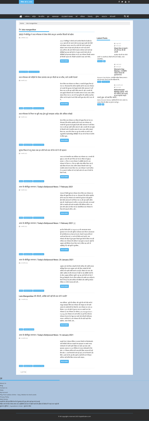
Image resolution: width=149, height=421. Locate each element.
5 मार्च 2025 (116, 60)
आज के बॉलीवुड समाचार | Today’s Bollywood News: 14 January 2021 (46, 335)
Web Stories (4, 399)
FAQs (1, 390)
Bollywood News (23, 71)
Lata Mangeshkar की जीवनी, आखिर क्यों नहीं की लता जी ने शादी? (43, 296)
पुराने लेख (23, 372)
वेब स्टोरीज (41, 16)
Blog (1, 385)
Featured (100, 57)
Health (104, 16)
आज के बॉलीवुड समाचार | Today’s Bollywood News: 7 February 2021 (46, 186)
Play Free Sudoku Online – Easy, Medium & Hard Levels (18, 394)
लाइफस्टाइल (55, 16)
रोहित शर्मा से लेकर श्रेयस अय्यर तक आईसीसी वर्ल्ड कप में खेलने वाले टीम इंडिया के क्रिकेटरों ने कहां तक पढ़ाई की (29, 404)
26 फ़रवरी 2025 (117, 79)
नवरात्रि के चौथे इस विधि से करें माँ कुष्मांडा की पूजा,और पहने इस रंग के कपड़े (20, 401)
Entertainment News (34, 71)
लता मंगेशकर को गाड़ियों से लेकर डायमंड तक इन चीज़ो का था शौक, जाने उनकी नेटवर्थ (48, 77)
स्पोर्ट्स (34, 16)
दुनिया (97, 16)
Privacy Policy (4, 397)
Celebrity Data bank (29, 329)
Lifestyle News (105, 75)
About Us (3, 383)
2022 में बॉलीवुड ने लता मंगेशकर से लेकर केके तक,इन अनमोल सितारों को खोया (46, 34)
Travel (90, 16)
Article (21, 108)
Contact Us (3, 388)
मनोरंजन (27, 16)
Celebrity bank (67, 16)
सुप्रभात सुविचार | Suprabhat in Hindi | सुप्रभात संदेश (15, 406)
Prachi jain (124, 43)
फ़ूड (48, 16)
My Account (4, 392)
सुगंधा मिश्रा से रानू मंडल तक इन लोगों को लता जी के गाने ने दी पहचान (42, 150)
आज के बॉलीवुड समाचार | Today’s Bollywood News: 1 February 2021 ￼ (47, 223)
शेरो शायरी (112, 16)
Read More (64, 61)
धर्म (76, 16)
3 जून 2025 (116, 43)
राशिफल (82, 16)
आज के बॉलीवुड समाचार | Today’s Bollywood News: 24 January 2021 (46, 259)
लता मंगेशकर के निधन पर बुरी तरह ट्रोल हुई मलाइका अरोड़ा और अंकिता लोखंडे (46, 114)
